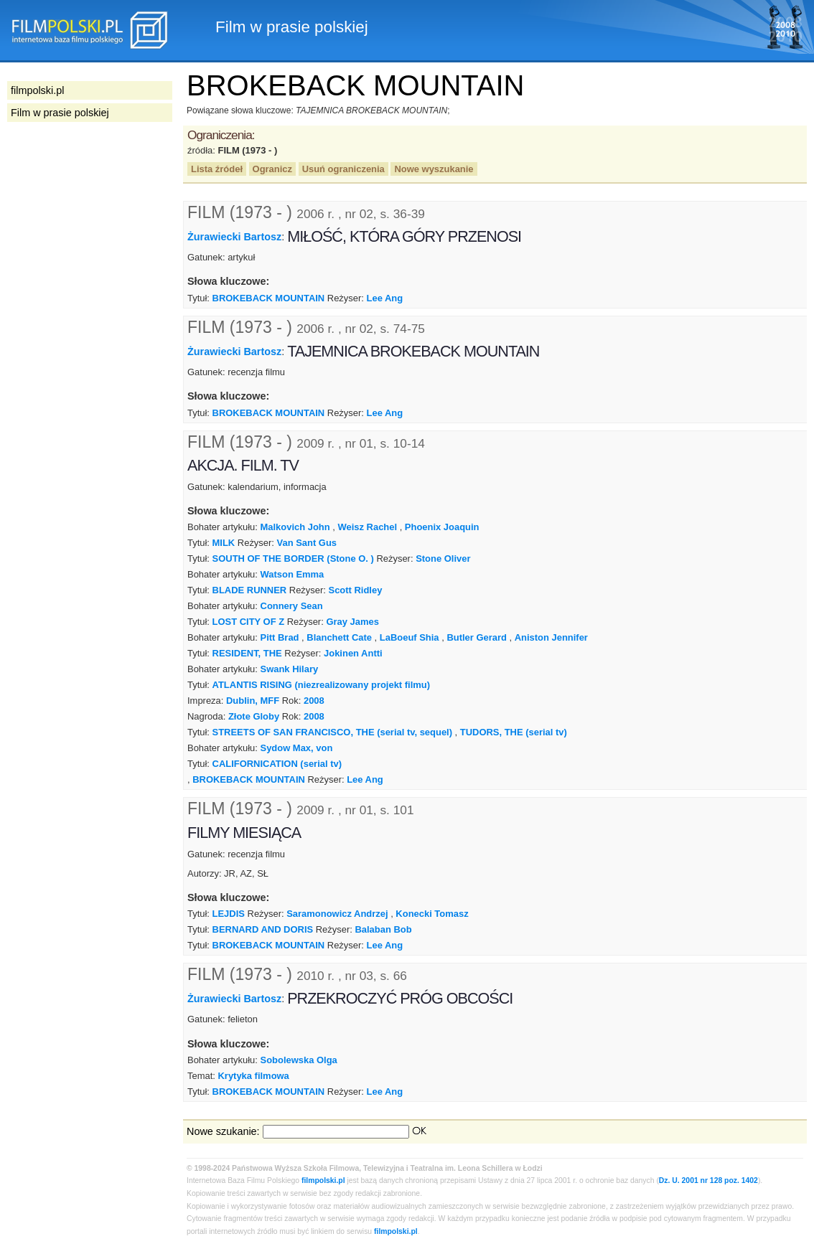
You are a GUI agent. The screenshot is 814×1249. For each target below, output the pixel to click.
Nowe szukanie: (223, 1131)
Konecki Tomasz (432, 913)
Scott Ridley (356, 590)
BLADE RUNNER (249, 590)
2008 (314, 700)
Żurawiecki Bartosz (234, 236)
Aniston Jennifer (551, 637)
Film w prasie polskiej (60, 112)
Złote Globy (253, 716)
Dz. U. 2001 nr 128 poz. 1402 (708, 1180)
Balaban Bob (383, 929)
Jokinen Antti (353, 653)
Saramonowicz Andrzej (337, 913)
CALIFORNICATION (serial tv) (277, 763)
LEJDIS (228, 913)
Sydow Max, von (297, 748)
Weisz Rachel (368, 527)
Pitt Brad (280, 637)
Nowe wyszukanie (433, 169)
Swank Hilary (290, 669)
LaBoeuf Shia (409, 637)
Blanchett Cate (339, 637)
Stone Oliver (443, 558)
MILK (223, 542)
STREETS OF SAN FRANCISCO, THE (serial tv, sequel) (332, 732)
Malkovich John (295, 527)
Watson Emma (292, 574)
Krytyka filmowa (253, 1075)
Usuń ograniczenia (343, 169)
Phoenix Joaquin (442, 527)
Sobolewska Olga (299, 1060)
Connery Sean (292, 605)
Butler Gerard (476, 637)
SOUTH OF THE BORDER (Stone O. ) (293, 558)
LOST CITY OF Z (248, 621)
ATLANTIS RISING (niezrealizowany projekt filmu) (321, 684)
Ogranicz (272, 169)
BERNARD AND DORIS (263, 929)
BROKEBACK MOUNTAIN (268, 298)
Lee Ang (385, 298)
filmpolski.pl (323, 1180)
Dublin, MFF (252, 700)
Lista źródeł (217, 169)
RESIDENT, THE (247, 653)
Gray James (352, 621)
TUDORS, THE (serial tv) (513, 732)
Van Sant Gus (307, 542)
